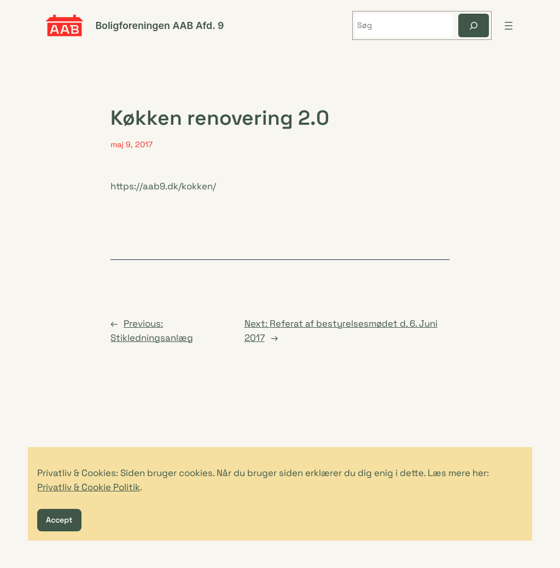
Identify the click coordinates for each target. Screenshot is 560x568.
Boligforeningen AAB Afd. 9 (159, 25)
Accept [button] (59, 520)
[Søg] (473, 25)
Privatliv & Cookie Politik (88, 487)
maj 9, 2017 (131, 144)
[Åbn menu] (508, 25)
